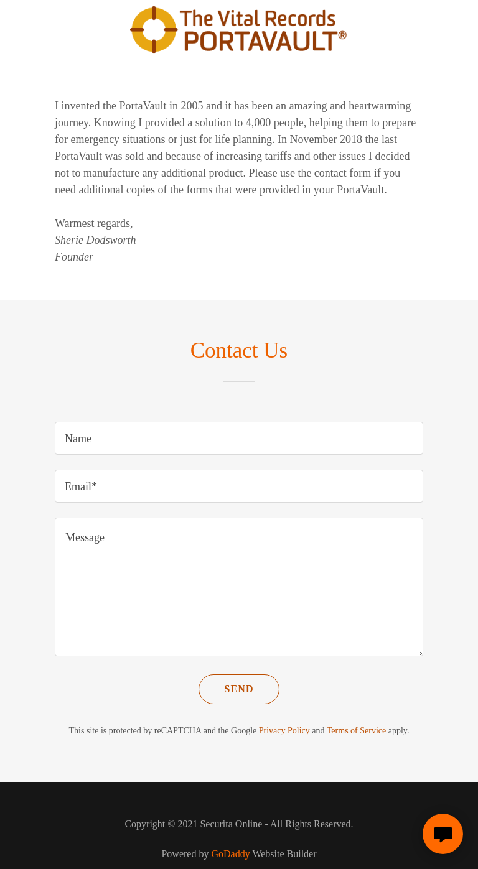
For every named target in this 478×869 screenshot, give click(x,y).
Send (238, 689)
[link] (239, 51)
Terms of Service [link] (356, 730)
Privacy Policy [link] (284, 730)
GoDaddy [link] (230, 853)
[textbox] (239, 438)
